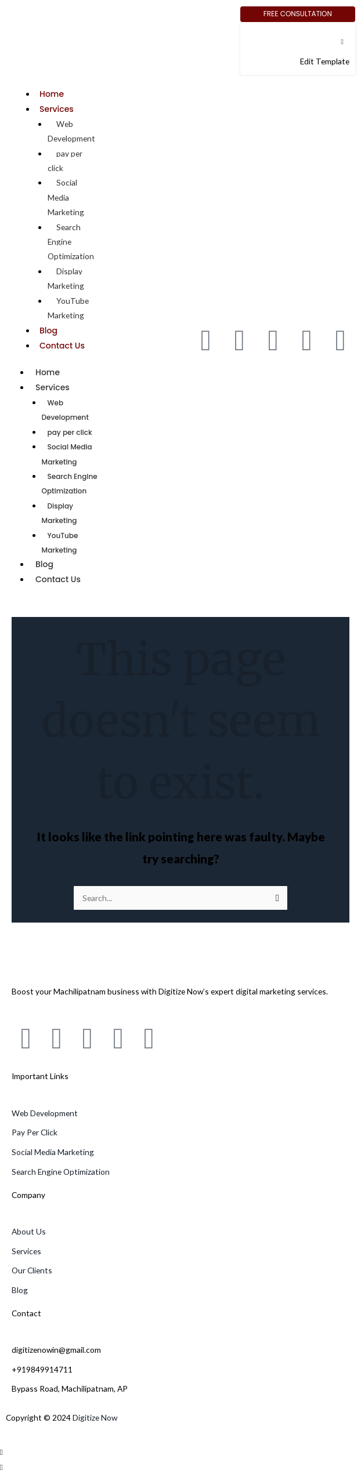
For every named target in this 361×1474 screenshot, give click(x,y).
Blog (48, 330)
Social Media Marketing (67, 454)
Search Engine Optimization (70, 483)
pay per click (65, 160)
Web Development (71, 131)
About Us (29, 1231)
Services (56, 109)
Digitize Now (95, 1417)
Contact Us (62, 345)
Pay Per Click (34, 1132)
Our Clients (32, 1270)
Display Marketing (66, 278)
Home (51, 94)
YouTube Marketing (68, 308)
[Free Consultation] (297, 14)
